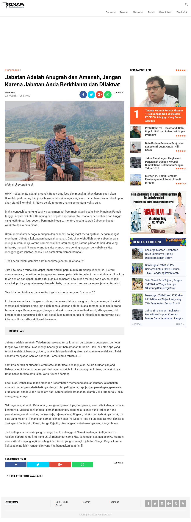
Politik (151, 12)
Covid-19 (182, 12)
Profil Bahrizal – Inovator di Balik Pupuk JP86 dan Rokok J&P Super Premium (165, 131)
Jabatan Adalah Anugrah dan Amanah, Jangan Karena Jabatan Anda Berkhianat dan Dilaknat (63, 81)
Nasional (138, 12)
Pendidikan (165, 12)
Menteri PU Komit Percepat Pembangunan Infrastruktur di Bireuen (163, 179)
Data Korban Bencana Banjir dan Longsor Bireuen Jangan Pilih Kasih (164, 146)
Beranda (111, 12)
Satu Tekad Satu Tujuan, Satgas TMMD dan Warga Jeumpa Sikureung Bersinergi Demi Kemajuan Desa (163, 284)
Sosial (59, 505)
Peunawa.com (12, 70)
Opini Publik (62, 502)
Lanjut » (179, 324)
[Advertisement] (95, 38)
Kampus (114, 502)
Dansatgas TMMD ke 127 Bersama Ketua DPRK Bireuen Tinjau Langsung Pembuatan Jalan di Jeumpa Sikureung (162, 269)
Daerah (124, 12)
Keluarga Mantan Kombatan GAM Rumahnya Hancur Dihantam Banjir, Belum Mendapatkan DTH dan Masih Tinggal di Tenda (162, 253)
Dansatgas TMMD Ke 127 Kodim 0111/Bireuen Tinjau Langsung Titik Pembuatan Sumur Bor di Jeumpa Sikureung (164, 299)
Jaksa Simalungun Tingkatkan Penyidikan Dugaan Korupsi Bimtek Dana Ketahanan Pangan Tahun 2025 (164, 163)
